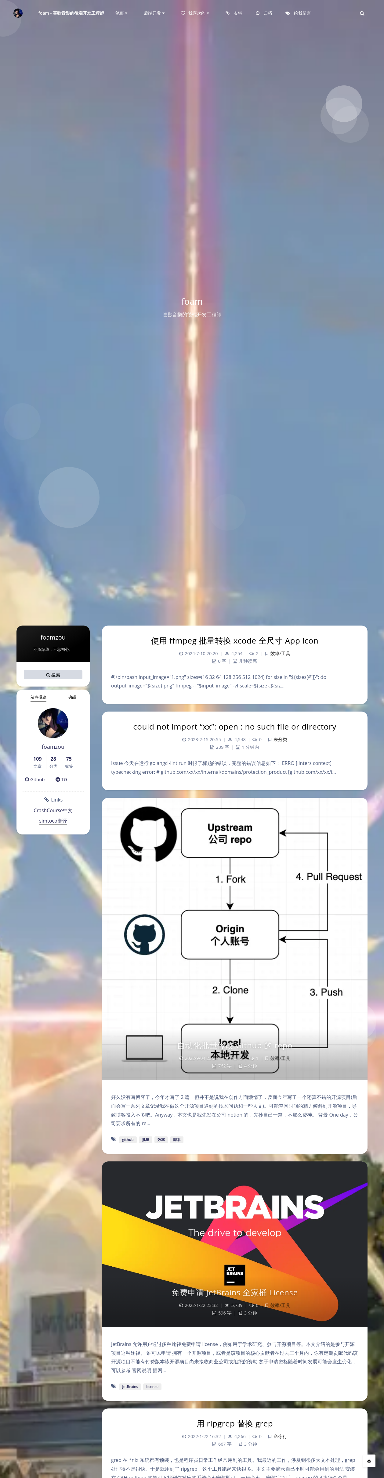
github (127, 1139)
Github (35, 779)
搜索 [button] (53, 674)
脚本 (176, 1139)
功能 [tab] (72, 697)
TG (61, 779)
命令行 (280, 1436)
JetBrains (130, 1386)
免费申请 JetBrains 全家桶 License (235, 1292)
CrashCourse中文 (53, 810)
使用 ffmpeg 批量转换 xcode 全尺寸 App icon (234, 640)
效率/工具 (280, 653)
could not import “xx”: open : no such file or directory (234, 726)
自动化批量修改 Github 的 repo (234, 1045)
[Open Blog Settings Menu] (369, 1461)
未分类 (280, 739)
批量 (145, 1139)
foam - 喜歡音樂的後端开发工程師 (71, 13)
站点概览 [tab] (38, 697)
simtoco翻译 (53, 820)
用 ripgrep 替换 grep (235, 1423)
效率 (161, 1139)
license (152, 1386)
